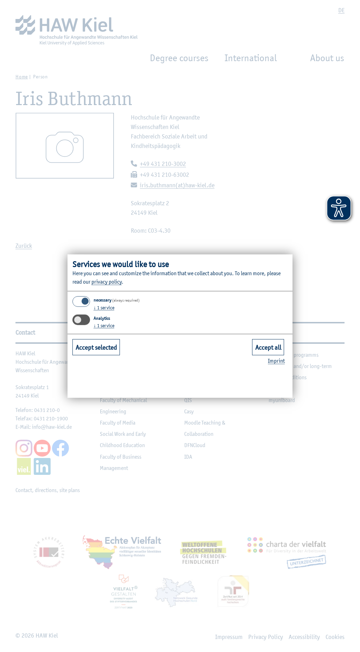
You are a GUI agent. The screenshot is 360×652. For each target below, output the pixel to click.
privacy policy (106, 281)
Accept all (268, 347)
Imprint (276, 360)
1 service (104, 307)
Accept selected (96, 347)
